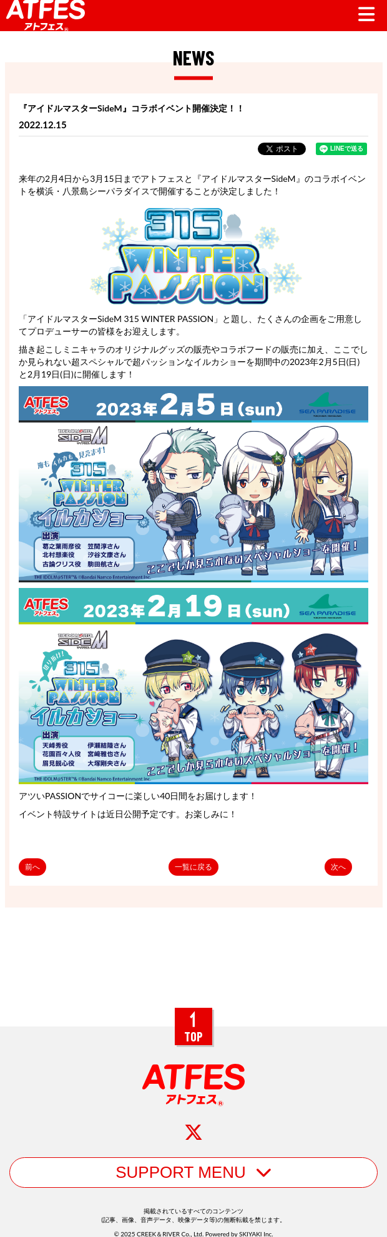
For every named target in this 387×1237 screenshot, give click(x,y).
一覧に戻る (193, 866)
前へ (32, 866)
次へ (338, 866)
